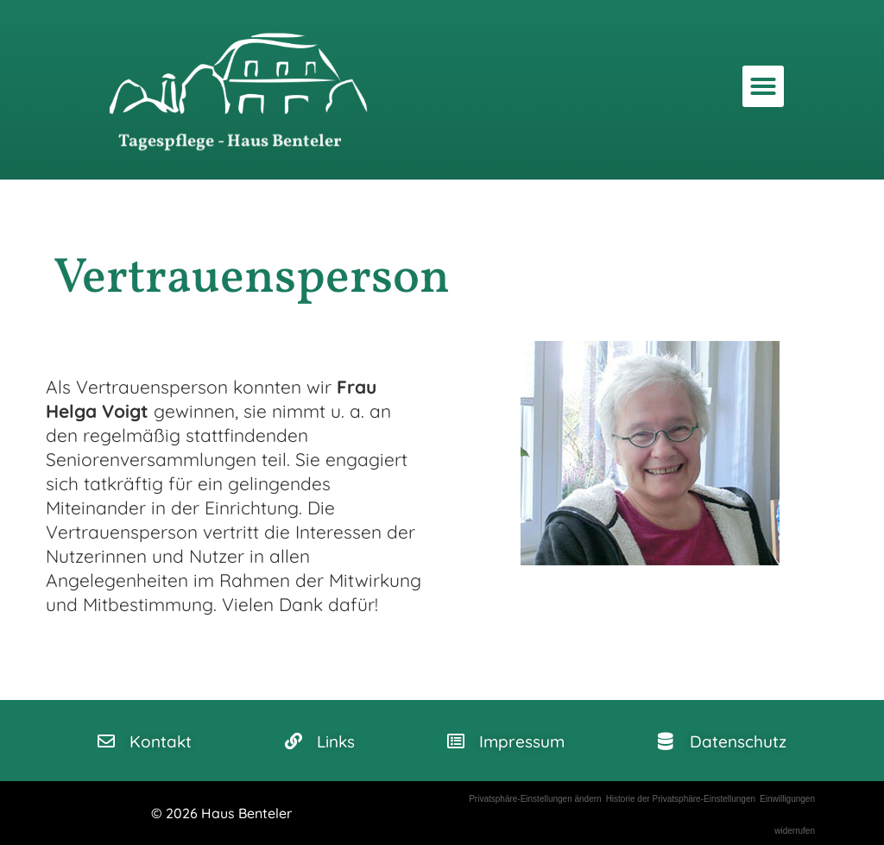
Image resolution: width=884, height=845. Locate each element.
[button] (763, 86)
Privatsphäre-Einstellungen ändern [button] (535, 799)
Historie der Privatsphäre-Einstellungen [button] (680, 799)
